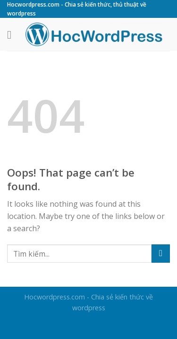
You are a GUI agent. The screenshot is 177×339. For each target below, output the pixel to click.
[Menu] (12, 34)
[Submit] (161, 253)
